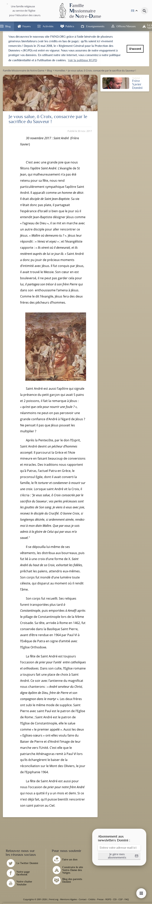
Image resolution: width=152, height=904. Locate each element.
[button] (119, 856)
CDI (115, 899)
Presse (100, 899)
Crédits (91, 899)
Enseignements (95, 26)
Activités (48, 26)
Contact (82, 899)
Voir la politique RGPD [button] (82, 60)
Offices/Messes (126, 26)
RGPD (108, 899)
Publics (69, 26)
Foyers (26, 26)
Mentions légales (68, 899)
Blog (8, 26)
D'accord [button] (135, 48)
